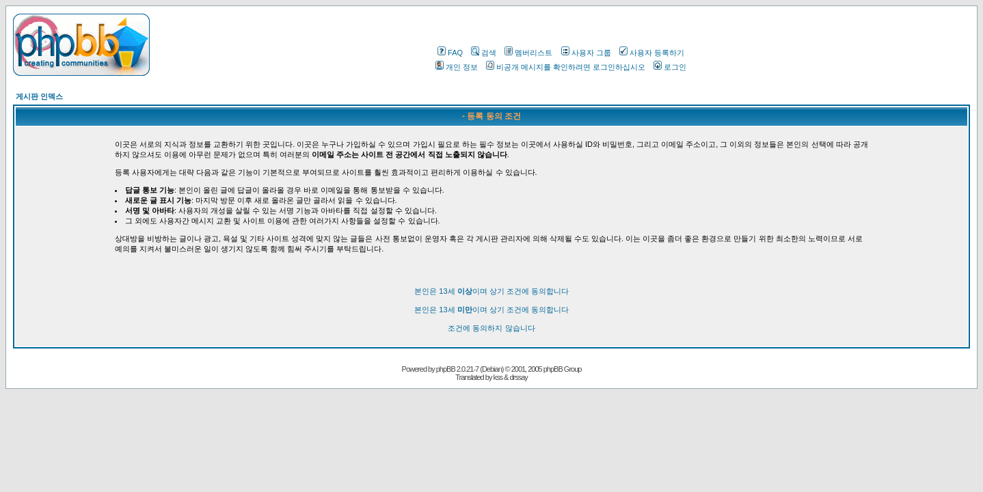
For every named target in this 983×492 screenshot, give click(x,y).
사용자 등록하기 (651, 53)
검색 (483, 53)
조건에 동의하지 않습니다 (491, 328)
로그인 (670, 67)
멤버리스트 (528, 53)
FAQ (450, 53)
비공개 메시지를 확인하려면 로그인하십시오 (565, 67)
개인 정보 (456, 67)
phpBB (445, 369)
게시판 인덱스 (39, 96)
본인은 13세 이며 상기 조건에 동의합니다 (491, 291)
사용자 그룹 (586, 53)
